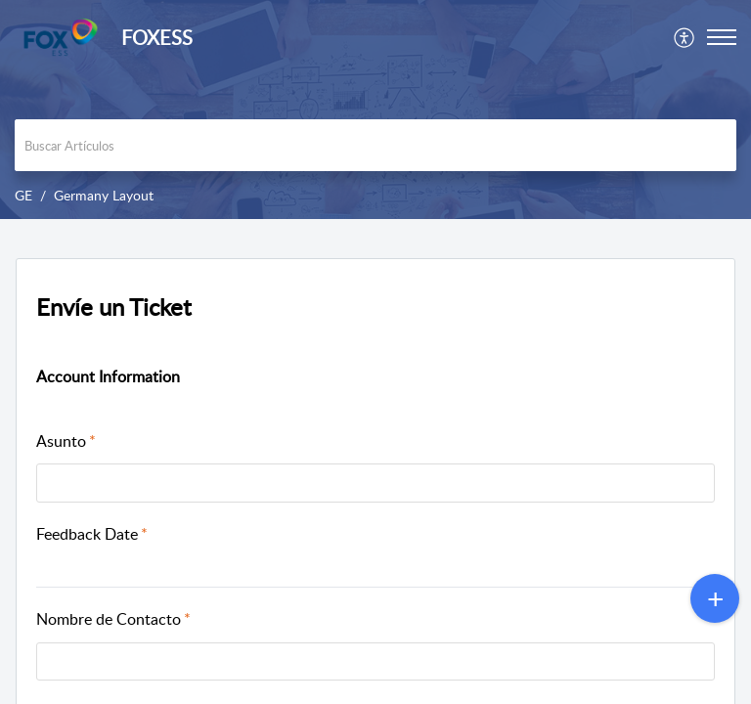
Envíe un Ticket (114, 306)
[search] (375, 145)
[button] (685, 37)
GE (23, 195)
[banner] (375, 109)
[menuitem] (685, 37)
